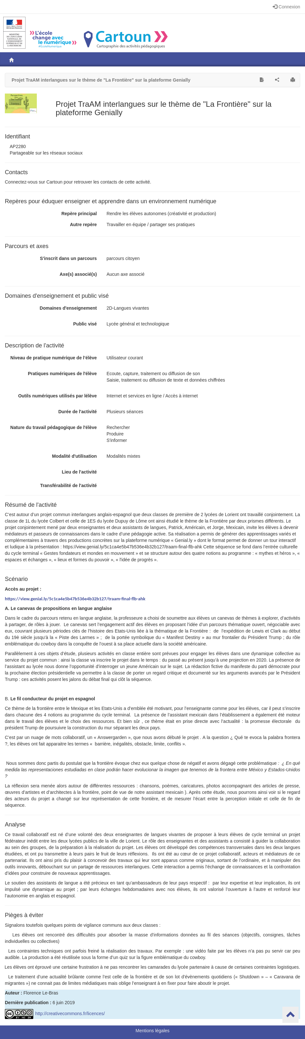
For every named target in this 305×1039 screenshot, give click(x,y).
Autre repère (83, 224)
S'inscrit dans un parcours (68, 258)
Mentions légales (152, 1030)
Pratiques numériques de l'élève (62, 373)
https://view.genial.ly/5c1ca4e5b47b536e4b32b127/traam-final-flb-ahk (75, 599)
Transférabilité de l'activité (68, 485)
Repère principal (79, 213)
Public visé (85, 323)
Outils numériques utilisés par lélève (57, 395)
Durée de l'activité (77, 411)
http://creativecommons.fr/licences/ (55, 1013)
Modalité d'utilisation (74, 456)
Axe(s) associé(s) (78, 274)
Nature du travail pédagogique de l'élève (53, 427)
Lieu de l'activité (79, 472)
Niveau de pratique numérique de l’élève (53, 357)
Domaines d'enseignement (68, 308)
